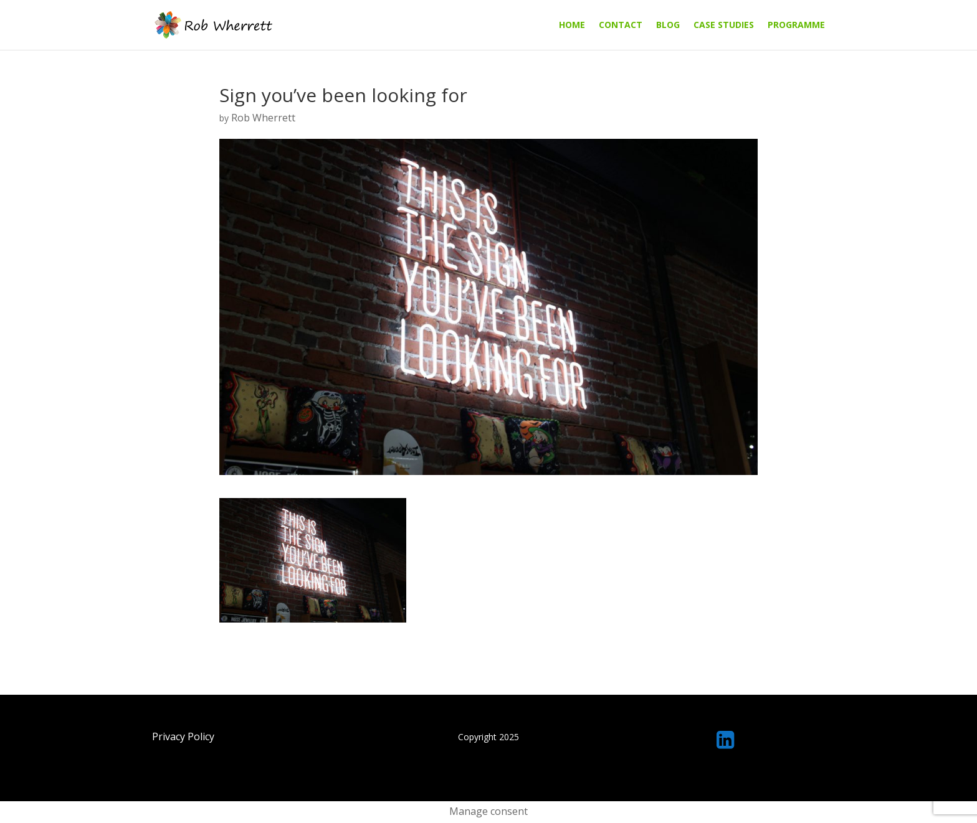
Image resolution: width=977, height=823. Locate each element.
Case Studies (723, 26)
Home (572, 26)
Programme (796, 26)
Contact (620, 26)
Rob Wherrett (263, 118)
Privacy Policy (183, 736)
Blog (668, 26)
